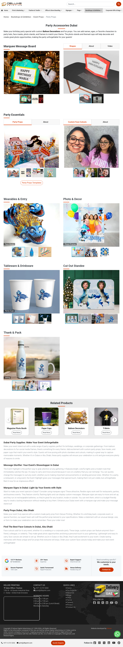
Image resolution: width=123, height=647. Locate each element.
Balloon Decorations (51, 31)
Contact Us (106, 570)
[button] (57, 72)
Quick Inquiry (58, 643)
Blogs (68, 595)
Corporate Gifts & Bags (113, 10)
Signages (69, 10)
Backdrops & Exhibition (93, 10)
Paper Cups (47, 428)
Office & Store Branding (53, 10)
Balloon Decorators (76, 428)
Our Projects (71, 590)
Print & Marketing (18, 10)
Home (4, 10)
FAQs (68, 598)
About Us (70, 593)
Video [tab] (110, 46)
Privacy (69, 605)
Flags (78, 10)
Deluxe (109, 628)
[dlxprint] (11, 4)
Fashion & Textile (34, 10)
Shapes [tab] (72, 46)
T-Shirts (106, 428)
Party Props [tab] (18, 122)
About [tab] (91, 46)
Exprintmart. (25, 632)
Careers (69, 602)
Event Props (38, 17)
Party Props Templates (31, 183)
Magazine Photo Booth (17, 428)
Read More (16, 432)
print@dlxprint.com (42, 590)
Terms (69, 600)
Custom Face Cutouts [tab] (77, 122)
